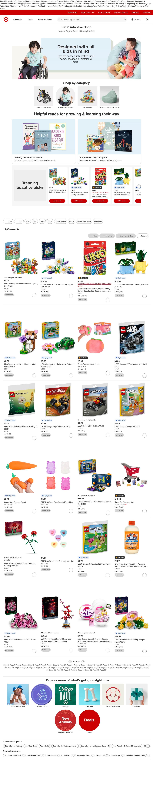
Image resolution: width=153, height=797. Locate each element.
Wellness (15, 4)
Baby (120, 1)
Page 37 (111, 667)
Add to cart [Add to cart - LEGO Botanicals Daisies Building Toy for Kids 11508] (78, 201)
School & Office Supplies (35, 4)
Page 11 (70, 665)
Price (50, 221)
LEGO (6, 288)
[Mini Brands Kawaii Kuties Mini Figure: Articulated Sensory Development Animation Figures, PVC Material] (95, 640)
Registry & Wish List (121, 12)
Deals (8, 6)
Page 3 (18, 665)
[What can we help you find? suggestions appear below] (92, 19)
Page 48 (88, 670)
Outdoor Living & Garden (85, 1)
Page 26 (32, 667)
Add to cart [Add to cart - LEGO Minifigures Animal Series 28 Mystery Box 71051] (57, 201)
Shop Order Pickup (96, 6)
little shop (66, 755)
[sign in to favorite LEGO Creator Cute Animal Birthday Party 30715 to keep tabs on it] (108, 575)
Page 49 (96, 670)
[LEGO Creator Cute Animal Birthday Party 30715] (95, 565)
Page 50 (103, 670)
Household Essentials (109, 1)
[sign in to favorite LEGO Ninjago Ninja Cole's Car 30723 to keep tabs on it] (71, 435)
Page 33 (83, 667)
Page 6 (37, 665)
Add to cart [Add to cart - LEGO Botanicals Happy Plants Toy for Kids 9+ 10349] (121, 201)
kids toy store (51, 755)
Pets (113, 4)
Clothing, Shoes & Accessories (40, 1)
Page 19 (127, 665)
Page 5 (31, 665)
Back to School (47, 6)
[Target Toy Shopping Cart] (132, 502)
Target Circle (140, 6)
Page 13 (84, 665)
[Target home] (6, 19)
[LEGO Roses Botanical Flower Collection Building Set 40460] (21, 564)
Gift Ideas (100, 4)
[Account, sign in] (136, 19)
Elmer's (117, 569)
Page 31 (68, 667)
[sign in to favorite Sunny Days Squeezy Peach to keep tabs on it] (108, 373)
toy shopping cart (82, 755)
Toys (46, 4)
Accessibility (44, 746)
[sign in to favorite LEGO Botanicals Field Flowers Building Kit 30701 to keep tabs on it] (34, 438)
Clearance (14, 6)
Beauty (124, 1)
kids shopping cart (33, 755)
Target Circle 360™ (104, 12)
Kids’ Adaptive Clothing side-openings (127, 746)
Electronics (52, 4)
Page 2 (12, 665)
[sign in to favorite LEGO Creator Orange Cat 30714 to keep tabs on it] (144, 435)
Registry (125, 6)
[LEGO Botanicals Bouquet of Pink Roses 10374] (21, 640)
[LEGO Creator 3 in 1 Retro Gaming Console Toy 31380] (95, 502)
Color (42, 221)
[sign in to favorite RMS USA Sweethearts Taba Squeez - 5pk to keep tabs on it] (71, 570)
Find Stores (147, 12)
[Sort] (19, 221)
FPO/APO (98, 221)
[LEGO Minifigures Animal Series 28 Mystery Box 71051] (21, 284)
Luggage (22, 4)
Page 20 (135, 665)
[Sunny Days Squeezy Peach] (95, 364)
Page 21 (142, 665)
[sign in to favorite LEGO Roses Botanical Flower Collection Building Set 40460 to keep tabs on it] (34, 575)
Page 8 (49, 665)
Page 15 (99, 665)
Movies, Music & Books (76, 4)
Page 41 (140, 667)
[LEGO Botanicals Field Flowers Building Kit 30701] (21, 427)
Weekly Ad (85, 6)
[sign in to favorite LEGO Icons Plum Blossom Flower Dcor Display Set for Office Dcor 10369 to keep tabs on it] (71, 650)
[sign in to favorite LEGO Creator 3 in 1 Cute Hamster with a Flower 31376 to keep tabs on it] (34, 375)
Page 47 (81, 670)
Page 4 (25, 665)
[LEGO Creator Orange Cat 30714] (132, 426)
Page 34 (90, 667)
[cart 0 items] (147, 19)
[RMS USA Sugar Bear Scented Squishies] (58, 502)
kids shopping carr (13, 755)
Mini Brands (82, 643)
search (125, 20)
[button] (76, 187)
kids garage (114, 755)
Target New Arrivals (7, 1)
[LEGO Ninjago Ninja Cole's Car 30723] (58, 426)
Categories (18, 19)
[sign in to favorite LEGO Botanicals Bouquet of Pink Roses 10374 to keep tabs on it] (34, 651)
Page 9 (56, 665)
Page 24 (18, 667)
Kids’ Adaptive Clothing (13, 746)
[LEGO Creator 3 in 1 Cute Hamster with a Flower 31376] (21, 365)
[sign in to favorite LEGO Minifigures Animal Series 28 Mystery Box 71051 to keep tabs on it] (34, 295)
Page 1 (6, 665)
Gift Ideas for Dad (21, 1)
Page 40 (133, 667)
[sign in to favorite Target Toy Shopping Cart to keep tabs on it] (144, 511)
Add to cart (9, 294)
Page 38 (119, 667)
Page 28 (47, 667)
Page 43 (52, 670)
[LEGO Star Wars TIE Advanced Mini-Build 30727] (132, 365)
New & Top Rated (84, 221)
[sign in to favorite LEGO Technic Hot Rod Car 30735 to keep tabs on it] (108, 435)
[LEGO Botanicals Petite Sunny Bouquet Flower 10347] (132, 640)
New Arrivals (23, 6)
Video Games (62, 4)
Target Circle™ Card (87, 12)
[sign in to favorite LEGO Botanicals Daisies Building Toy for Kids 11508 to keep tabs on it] (71, 296)
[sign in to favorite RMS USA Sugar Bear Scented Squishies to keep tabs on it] (71, 511)
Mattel (80, 293)
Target (60, 31)
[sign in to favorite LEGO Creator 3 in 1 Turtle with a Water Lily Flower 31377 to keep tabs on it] (71, 375)
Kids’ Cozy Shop (31, 746)
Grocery (98, 1)
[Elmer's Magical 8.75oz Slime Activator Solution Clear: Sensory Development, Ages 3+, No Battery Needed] (132, 565)
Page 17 (113, 665)
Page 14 (91, 665)
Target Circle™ (72, 12)
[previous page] (70, 661)
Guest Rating (61, 221)
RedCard (131, 6)
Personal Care (132, 1)
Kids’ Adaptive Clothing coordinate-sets (95, 746)
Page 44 (60, 670)
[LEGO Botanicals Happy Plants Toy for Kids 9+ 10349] (132, 285)
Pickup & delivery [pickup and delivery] (46, 19)
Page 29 (54, 667)
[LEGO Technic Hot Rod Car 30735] (95, 426)
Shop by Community (139, 4)
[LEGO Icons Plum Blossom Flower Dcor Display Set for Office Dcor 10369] (58, 640)
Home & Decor (57, 1)
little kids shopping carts (134, 755)
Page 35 (97, 667)
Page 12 (77, 665)
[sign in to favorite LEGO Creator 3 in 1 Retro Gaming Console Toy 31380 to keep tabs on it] (108, 513)
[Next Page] (139, 186)
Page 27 (39, 667)
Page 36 (104, 667)
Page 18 (120, 665)
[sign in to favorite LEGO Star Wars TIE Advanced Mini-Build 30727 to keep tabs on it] (144, 375)
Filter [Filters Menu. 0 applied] (8, 221)
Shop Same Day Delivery (112, 6)
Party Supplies (90, 4)
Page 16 (106, 665)
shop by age (99, 755)
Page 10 (63, 665)
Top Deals (62, 6)
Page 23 (11, 667)
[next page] (83, 661)
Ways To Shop (71, 31)
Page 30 (61, 667)
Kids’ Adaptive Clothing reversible (65, 746)
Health (9, 4)
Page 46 (74, 670)
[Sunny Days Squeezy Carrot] (21, 502)
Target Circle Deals (73, 6)
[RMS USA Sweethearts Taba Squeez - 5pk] (58, 561)
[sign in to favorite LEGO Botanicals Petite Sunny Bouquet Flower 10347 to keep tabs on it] (144, 651)
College (56, 6)
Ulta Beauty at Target (123, 4)
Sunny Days (82, 366)
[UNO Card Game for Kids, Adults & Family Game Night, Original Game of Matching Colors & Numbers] (95, 289)
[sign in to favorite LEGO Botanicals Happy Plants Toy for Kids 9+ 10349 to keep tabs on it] (144, 296)
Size (34, 221)
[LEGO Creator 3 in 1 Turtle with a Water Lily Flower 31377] (58, 365)
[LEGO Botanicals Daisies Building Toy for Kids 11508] (58, 285)
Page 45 (67, 670)
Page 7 (43, 665)
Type (27, 221)
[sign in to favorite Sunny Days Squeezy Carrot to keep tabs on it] (34, 511)
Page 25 (25, 667)
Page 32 (75, 667)
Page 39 (126, 667)
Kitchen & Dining (69, 1)
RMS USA (44, 504)
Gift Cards (108, 4)
